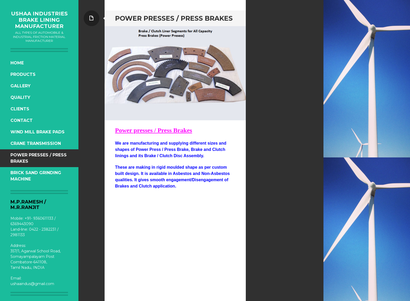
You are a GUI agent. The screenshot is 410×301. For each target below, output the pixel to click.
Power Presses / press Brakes (38, 158)
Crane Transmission (35, 143)
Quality (20, 97)
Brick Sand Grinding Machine (35, 175)
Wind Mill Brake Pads (37, 131)
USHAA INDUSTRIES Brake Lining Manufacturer (39, 19)
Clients (19, 108)
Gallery (20, 85)
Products (23, 74)
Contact (21, 120)
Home (17, 62)
